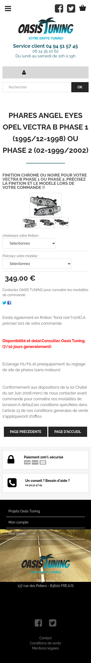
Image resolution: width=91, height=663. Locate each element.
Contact (45, 638)
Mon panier (17, 533)
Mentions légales (45, 648)
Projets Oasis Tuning (24, 511)
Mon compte (18, 522)
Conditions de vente (45, 643)
